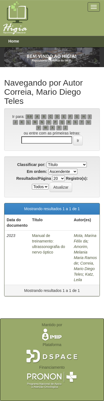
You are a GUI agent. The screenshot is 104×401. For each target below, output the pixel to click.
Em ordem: (37, 171)
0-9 (29, 116)
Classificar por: (31, 164)
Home (13, 41)
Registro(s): (77, 178)
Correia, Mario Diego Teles (84, 268)
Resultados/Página (33, 178)
